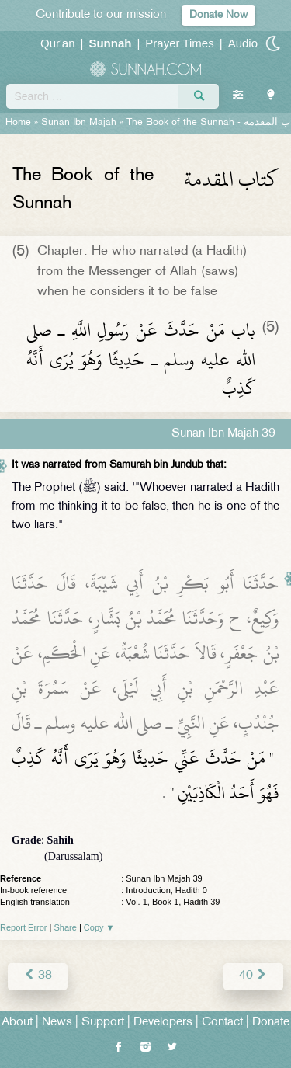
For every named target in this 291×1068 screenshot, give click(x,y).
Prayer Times (179, 43)
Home (18, 122)
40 (253, 976)
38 (37, 976)
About (17, 1022)
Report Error (23, 927)
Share (65, 927)
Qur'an (57, 43)
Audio (243, 43)
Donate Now (218, 15)
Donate (270, 1022)
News (57, 1022)
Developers (162, 1022)
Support (102, 1022)
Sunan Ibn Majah (78, 122)
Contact (222, 1022)
